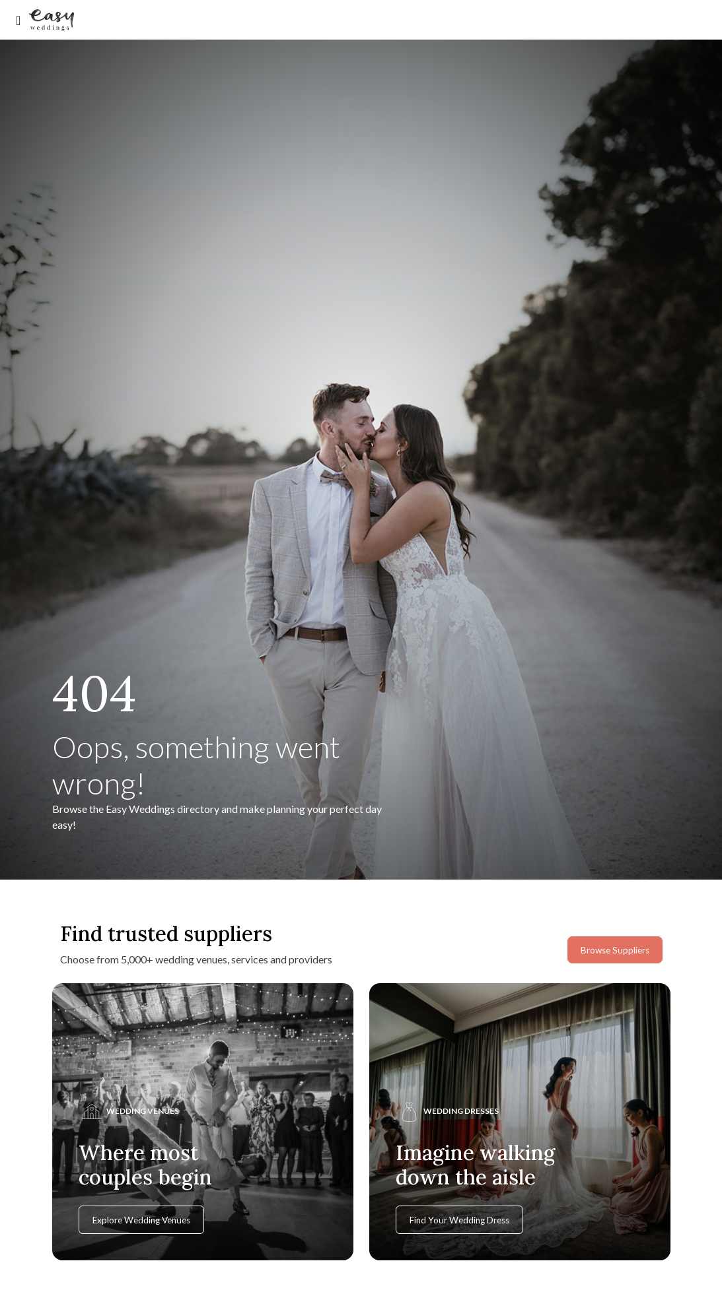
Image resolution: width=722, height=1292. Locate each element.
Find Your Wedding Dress (459, 1220)
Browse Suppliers (615, 950)
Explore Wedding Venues (141, 1220)
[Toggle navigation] (18, 20)
